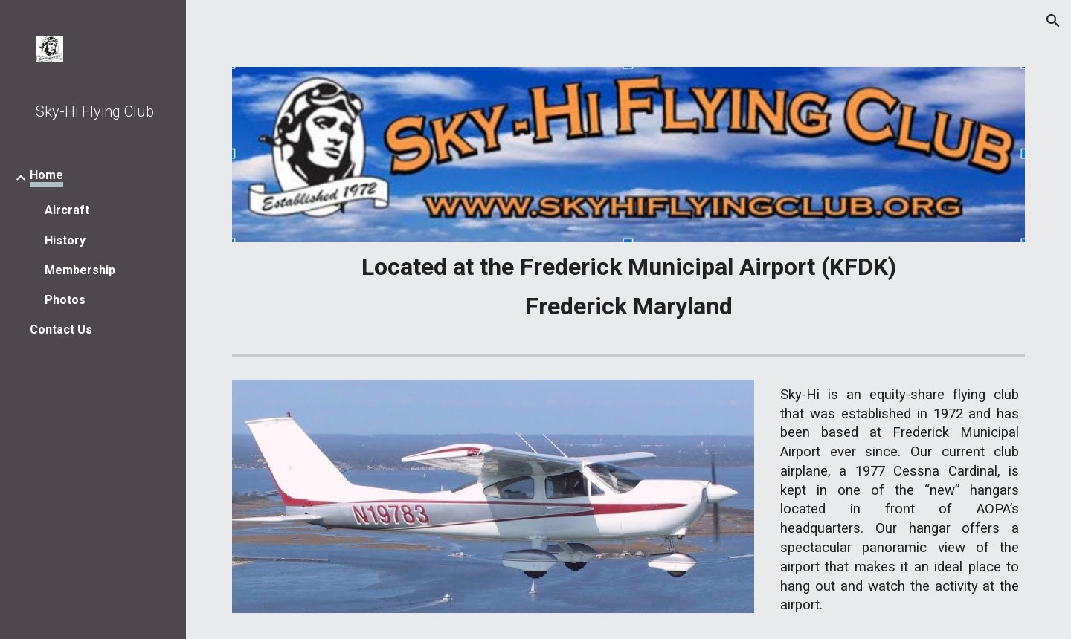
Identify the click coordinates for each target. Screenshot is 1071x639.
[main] (629, 286)
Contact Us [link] (61, 329)
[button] (1053, 21)
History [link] (65, 240)
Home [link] (46, 175)
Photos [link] (65, 300)
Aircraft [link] (67, 210)
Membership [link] (80, 270)
